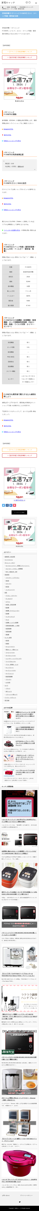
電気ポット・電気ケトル (12, 649)
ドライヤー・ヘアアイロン (12, 577)
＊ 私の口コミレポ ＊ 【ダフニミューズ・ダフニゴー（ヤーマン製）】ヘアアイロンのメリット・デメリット (25, 758)
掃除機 (7, 634)
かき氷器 (8, 682)
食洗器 (7, 640)
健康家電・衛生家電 (10, 556)
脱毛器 (7, 586)
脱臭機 (7, 613)
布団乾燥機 (8, 631)
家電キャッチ (18, 1208)
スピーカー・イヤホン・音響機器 (14, 568)
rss (27, 2)
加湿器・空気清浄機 (11, 604)
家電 (6, 592)
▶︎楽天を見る (19, 100)
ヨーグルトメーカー (11, 655)
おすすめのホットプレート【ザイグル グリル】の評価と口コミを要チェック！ (25, 743)
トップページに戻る (19, 512)
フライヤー (8, 679)
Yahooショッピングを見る (12, 141)
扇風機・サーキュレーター (12, 610)
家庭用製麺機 (9, 676)
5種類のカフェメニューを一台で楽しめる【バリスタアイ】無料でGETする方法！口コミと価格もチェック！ (25, 715)
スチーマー (8, 583)
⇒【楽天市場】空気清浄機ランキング (19, 57)
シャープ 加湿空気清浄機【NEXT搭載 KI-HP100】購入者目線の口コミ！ (25, 729)
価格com (20, 166)
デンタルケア (9, 598)
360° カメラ (9, 691)
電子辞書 (7, 700)
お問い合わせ (6, 1195)
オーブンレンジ (10, 673)
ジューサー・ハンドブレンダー (14, 658)
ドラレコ (8, 688)
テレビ (7, 619)
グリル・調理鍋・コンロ (12, 664)
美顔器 (7, 580)
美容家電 (7, 574)
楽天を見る (7, 135)
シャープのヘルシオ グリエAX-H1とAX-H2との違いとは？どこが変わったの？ (25, 772)
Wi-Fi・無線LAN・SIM (11, 571)
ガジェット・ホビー (10, 562)
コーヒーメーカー (10, 652)
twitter (29, 2)
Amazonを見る (8, 129)
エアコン (8, 601)
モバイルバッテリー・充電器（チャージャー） (18, 565)
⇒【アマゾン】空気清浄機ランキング (19, 51)
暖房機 (7, 607)
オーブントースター (11, 670)
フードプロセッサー (11, 661)
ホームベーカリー (10, 646)
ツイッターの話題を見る (12, 230)
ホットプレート (10, 667)
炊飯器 (7, 643)
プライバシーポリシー (26, 1195)
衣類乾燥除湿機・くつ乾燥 (12, 625)
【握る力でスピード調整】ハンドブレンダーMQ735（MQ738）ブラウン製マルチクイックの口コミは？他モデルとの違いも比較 (19, 1016)
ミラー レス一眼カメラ (11, 694)
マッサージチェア (10, 616)
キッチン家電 (8, 637)
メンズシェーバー (10, 589)
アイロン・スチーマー (11, 595)
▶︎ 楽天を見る (19, 545)
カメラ (6, 685)
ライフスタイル (9, 559)
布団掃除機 (8, 628)
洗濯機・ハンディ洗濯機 (12, 622)
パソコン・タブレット (10, 697)
